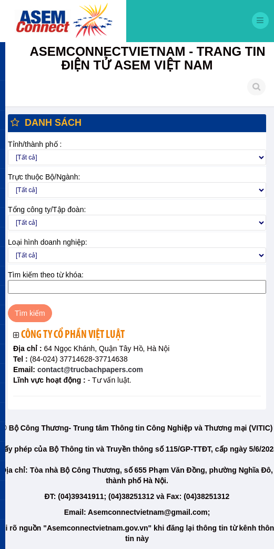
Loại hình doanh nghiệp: (47, 242)
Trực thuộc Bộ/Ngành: (44, 177)
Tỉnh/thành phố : (35, 144)
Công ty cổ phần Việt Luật (73, 335)
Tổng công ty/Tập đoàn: (47, 209)
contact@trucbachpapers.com (89, 369)
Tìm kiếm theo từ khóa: (46, 275)
